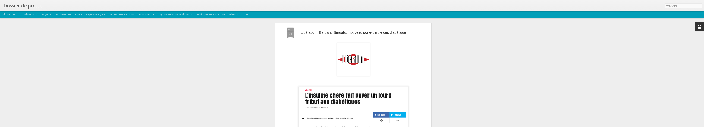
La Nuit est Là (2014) (150, 14)
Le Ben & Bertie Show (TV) (178, 14)
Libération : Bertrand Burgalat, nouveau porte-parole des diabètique (353, 32)
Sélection (233, 14)
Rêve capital (30, 14)
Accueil (244, 14)
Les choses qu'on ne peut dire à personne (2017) (81, 14)
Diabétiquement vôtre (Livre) (211, 14)
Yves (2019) (46, 14)
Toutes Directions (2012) (123, 14)
